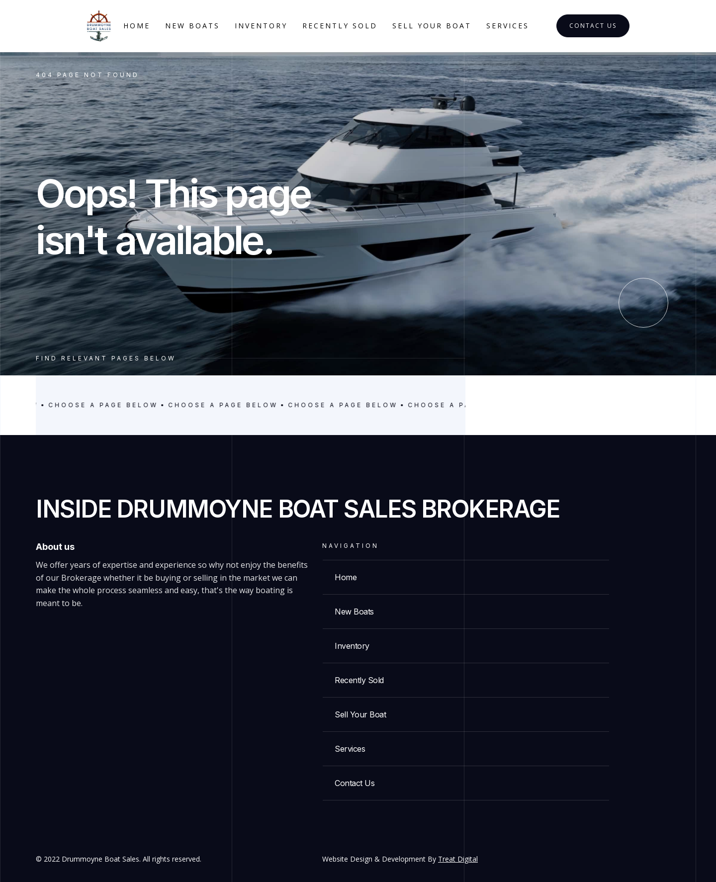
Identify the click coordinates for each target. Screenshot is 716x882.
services (507, 25)
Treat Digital (458, 859)
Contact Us (593, 25)
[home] (99, 26)
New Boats (192, 25)
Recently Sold (339, 25)
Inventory (261, 25)
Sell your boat (431, 25)
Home (136, 25)
